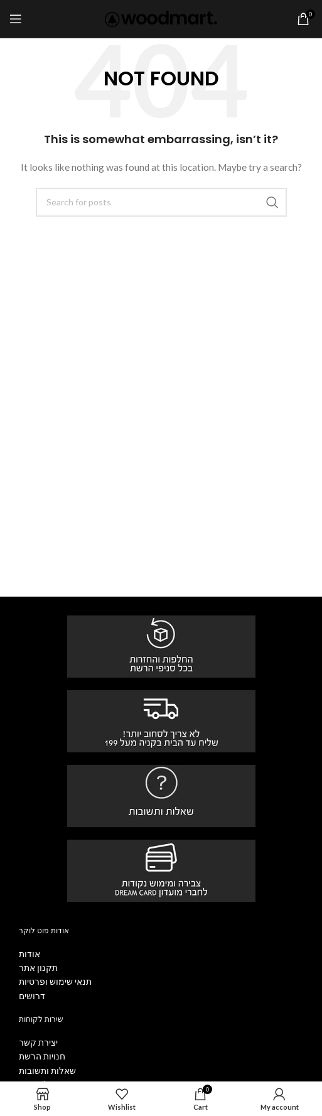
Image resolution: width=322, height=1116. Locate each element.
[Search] (161, 202)
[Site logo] (161, 18)
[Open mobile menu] (15, 18)
